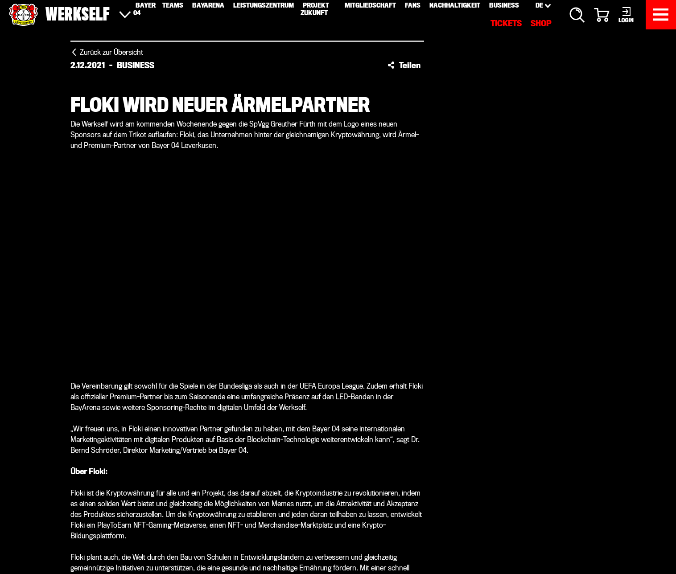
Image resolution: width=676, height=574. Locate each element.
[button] (404, 65)
